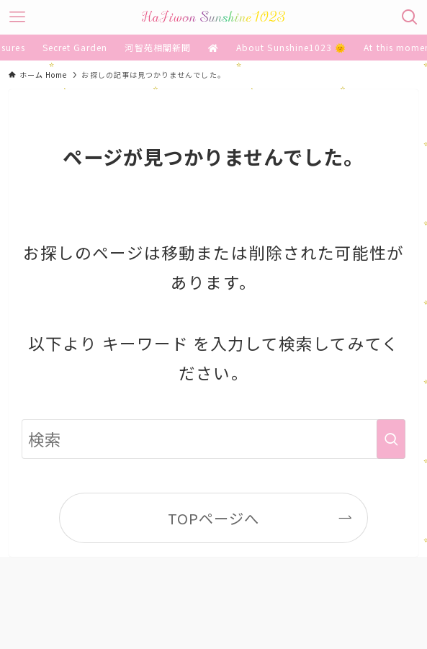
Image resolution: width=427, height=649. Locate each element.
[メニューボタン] (17, 17)
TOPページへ (213, 518)
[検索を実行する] (391, 439)
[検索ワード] (214, 439)
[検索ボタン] (409, 17)
